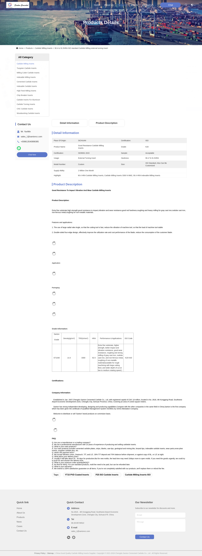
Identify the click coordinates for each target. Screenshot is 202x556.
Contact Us (22, 531)
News (19, 522)
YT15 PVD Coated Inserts (77, 475)
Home (97, 5)
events (134, 5)
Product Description (106, 123)
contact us (147, 5)
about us (108, 5)
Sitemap (50, 553)
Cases (19, 526)
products (122, 5)
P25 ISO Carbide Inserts (107, 475)
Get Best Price (142, 109)
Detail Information (69, 123)
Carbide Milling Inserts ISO (138, 475)
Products (29, 48)
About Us (21, 513)
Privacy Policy (39, 553)
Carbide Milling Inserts (43, 48)
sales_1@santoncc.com (31, 137)
